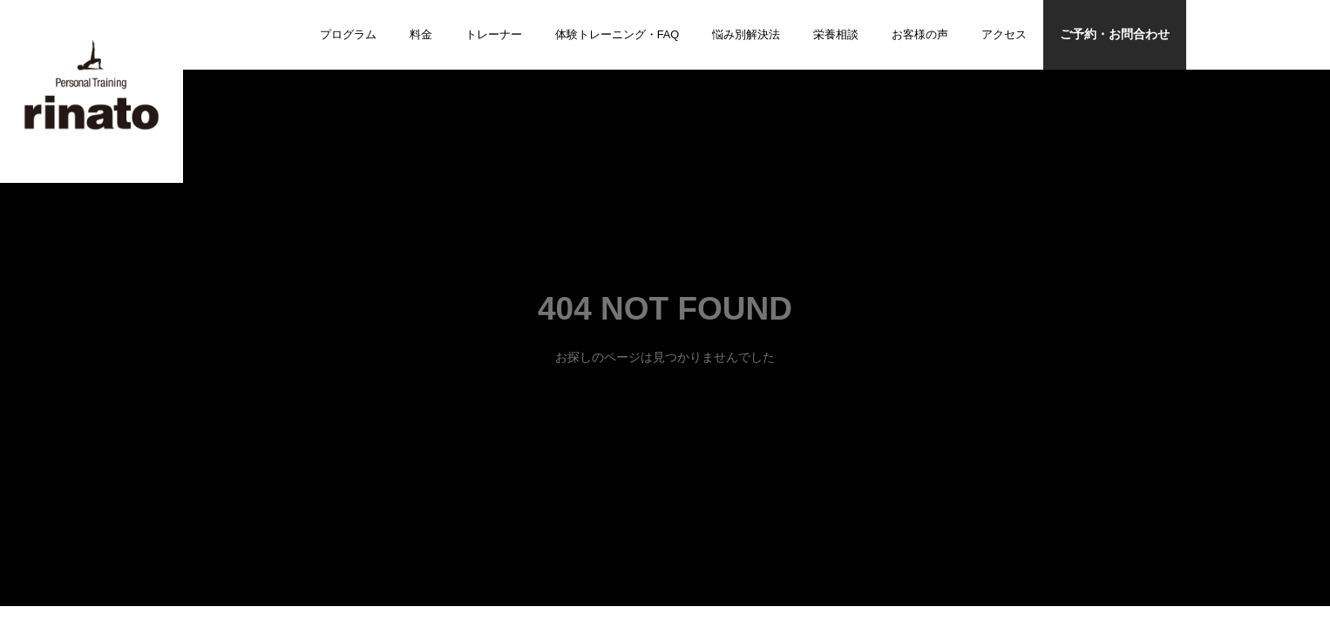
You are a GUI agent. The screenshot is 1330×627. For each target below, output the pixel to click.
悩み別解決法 (746, 34)
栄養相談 (835, 34)
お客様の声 (920, 34)
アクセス (1004, 34)
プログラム (348, 34)
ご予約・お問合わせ (1115, 34)
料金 (421, 34)
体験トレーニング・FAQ (617, 34)
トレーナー (493, 34)
